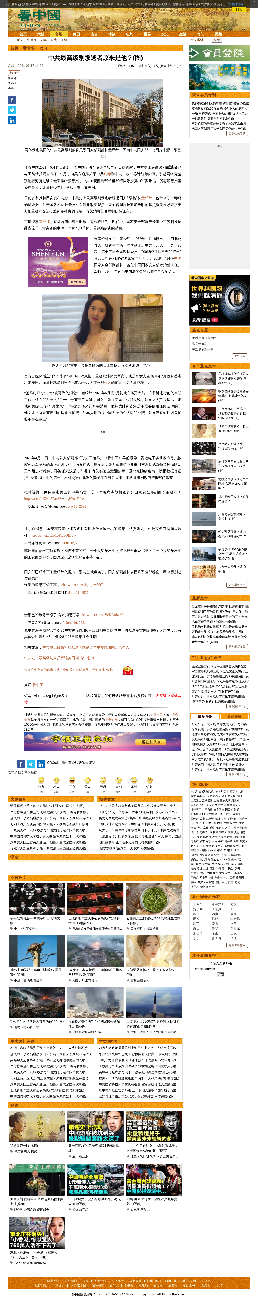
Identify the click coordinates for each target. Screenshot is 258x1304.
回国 (212, 868)
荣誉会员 (156, 715)
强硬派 (83, 1032)
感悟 (218, 882)
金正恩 (219, 814)
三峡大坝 (225, 800)
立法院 (141, 1032)
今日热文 (18, 878)
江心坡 (215, 859)
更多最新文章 (237, 646)
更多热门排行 (237, 706)
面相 (140, 980)
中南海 (32, 40)
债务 (243, 832)
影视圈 (135, 1209)
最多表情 (234, 717)
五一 (75, 1156)
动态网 (205, 1285)
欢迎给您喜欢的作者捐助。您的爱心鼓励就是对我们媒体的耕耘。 (71, 670)
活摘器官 (207, 800)
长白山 (195, 859)
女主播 (206, 864)
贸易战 (214, 795)
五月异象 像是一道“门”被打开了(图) (215, 691)
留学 (240, 864)
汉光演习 (196, 809)
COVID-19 (203, 795)
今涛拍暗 (218, 904)
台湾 (133, 1032)
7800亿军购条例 (156, 1032)
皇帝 (232, 877)
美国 (76, 34)
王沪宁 (243, 818)
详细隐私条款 (235, 4)
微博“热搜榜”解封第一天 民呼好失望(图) (127, 848)
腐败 (205, 827)
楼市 (202, 841)
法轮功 (195, 854)
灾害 (23, 1027)
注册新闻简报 (204, 955)
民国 (209, 873)
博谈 (111, 34)
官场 (58, 34)
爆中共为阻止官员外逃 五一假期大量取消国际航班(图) (48, 842)
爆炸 (94, 980)
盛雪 (215, 923)
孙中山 (229, 873)
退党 (236, 809)
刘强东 (201, 845)
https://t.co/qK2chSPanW (42, 499)
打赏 (139, 65)
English (152, 1280)
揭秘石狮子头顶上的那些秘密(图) (214, 621)
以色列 (18, 1209)
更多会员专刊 (237, 133)
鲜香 (140, 928)
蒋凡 (11, 88)
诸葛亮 (240, 877)
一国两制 (242, 827)
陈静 (215, 918)
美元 (199, 836)
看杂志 (114, 1285)
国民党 (229, 809)
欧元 (229, 836)
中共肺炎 (196, 791)
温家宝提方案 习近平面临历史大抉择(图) (219, 666)
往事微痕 (207, 809)
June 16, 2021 (76, 506)
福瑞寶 (172, 1285)
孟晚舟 (195, 818)
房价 (214, 845)
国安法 (195, 804)
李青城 (235, 928)
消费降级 (40, 1263)
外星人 (195, 886)
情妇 (193, 827)
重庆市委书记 (110, 928)
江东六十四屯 (219, 854)
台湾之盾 (30, 1209)
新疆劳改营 (234, 859)
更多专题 (240, 356)
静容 (215, 928)
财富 (214, 841)
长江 (202, 804)
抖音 (23, 980)
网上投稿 (53, 1280)
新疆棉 (235, 800)
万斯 (217, 818)
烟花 (88, 980)
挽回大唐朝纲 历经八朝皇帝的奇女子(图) (219, 128)
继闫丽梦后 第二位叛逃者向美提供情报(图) (129, 842)
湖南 (75, 980)
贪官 (241, 823)
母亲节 (18, 1151)
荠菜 (133, 928)
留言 (147, 65)
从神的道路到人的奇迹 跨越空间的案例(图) (220, 103)
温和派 (92, 1032)
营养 (155, 928)
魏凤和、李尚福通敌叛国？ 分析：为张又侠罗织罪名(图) (50, 818)
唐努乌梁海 (234, 854)
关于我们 (100, 1280)
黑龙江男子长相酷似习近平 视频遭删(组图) (220, 606)
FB (210, 832)
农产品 (83, 1209)
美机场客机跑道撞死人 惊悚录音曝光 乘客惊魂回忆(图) (233, 378)
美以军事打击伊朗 (204, 338)
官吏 (54, 40)
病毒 (107, 174)
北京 (193, 845)
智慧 (211, 882)
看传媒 (158, 1285)
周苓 (196, 918)
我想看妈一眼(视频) (24, 1146)
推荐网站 (41, 1285)
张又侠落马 (199, 343)
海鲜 (75, 1209)
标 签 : (14, 73)
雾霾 (193, 850)
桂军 (215, 873)
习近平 (223, 795)
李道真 (217, 909)
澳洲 (203, 873)
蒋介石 (238, 873)
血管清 (148, 928)
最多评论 (205, 717)
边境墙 (210, 818)
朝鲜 (215, 832)
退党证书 (189, 1285)
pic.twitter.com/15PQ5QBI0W (54, 535)
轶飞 (196, 914)
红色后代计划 (140, 1156)
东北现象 (20, 1263)
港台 (94, 34)
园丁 (196, 923)
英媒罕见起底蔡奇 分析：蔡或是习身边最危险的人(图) (48, 848)
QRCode (53, 762)
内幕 (44, 40)
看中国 (41, 18)
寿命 (202, 886)
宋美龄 (195, 877)
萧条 (30, 1263)
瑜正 (215, 933)
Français (169, 1280)
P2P (244, 845)
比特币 (207, 836)
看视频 (128, 1285)
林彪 (211, 877)
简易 (233, 904)
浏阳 (81, 980)
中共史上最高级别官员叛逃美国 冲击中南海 (59, 658)
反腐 (212, 827)
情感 (34, 1151)
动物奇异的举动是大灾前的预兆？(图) (37, 1021)
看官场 (29, 48)
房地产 (195, 841)
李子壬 (198, 938)
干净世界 (59, 1285)
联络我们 (71, 1280)
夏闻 (233, 914)
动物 (30, 1027)
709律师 (228, 850)
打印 (155, 65)
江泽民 (195, 823)
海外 (238, 868)
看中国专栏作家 (206, 897)
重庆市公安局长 (82, 928)
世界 (147, 34)
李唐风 (235, 918)
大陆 (41, 34)
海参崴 (228, 841)
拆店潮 (83, 1156)
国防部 (171, 1032)
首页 (23, 34)
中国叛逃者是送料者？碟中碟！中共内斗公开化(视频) (137, 824)
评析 (64, 40)
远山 (215, 914)
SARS (223, 859)
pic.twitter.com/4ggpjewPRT (82, 585)
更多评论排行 (237, 774)
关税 (202, 818)
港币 (242, 836)
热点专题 (200, 330)
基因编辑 (202, 850)
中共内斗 (19, 928)
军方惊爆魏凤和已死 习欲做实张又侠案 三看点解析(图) (49, 812)
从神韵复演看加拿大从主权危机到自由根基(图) (233, 466)
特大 (163, 65)
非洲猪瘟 (230, 845)
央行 (236, 832)
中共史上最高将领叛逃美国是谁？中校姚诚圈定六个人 (85, 647)
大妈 (208, 845)
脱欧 (230, 832)
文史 (165, 34)
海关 (193, 868)
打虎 (218, 827)
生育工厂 (176, 1156)
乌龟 (30, 980)
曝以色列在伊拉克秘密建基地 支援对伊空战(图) (233, 396)
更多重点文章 (237, 584)
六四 (239, 795)
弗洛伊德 (196, 814)
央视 (214, 864)
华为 (199, 827)
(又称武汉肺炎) (211, 791)
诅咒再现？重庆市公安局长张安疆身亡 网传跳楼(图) (47, 806)
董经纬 (12, 78)
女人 (146, 980)
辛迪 (233, 938)
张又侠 (232, 795)
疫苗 (208, 804)
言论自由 (196, 864)
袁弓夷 (222, 804)
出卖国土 (196, 800)
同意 (239, 9)
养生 (214, 886)
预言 (231, 882)
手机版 (121, 65)
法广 (193, 832)
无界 (220, 1285)
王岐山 (228, 814)
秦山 (196, 928)
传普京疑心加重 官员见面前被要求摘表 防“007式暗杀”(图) (232, 413)
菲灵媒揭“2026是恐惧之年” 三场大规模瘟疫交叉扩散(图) (232, 554)
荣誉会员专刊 (204, 95)
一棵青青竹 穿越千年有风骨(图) (213, 118)
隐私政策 (136, 1280)
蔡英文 (244, 841)
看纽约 (143, 1285)
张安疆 (97, 928)
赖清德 (236, 814)
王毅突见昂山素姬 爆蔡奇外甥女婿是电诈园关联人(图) (48, 830)
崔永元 (203, 823)
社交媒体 (202, 832)
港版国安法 (233, 804)
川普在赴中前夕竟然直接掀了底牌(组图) (218, 696)
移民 (227, 864)
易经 (194, 882)
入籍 (218, 868)
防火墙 (212, 850)
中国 (178, 258)
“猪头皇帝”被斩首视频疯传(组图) (213, 701)
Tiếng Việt (188, 1280)
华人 (220, 864)
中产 (221, 841)
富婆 (133, 980)
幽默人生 (203, 882)
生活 (182, 34)
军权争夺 (31, 928)
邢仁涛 (198, 933)
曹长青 (217, 938)
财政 (208, 841)
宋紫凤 (198, 904)
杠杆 (193, 836)
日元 (236, 836)
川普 (223, 791)
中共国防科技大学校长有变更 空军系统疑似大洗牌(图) (48, 836)
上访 (236, 850)
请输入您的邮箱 (220, 963)
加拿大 (223, 832)
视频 (218, 34)
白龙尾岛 (205, 859)
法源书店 (98, 1285)
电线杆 (37, 980)
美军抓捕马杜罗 (202, 349)
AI (149, 1209)
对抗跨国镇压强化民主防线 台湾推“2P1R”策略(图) (233, 483)
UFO (205, 814)
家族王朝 (163, 1156)
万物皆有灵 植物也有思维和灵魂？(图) (217, 631)
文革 (208, 886)
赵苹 (233, 923)
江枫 (233, 933)
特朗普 (231, 791)
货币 (214, 836)
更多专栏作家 (237, 945)
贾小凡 (198, 909)
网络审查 (205, 854)
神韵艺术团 (78, 1285)
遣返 (199, 868)
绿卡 (224, 868)
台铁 (216, 800)
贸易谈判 (232, 818)
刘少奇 (219, 877)
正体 (131, 65)
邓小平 (203, 877)
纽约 (129, 34)
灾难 (36, 1027)
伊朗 (75, 1032)
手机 (224, 882)
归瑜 (233, 909)
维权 (220, 850)
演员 (143, 1209)
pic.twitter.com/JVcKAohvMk (102, 615)
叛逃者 (12, 83)
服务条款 (118, 1280)
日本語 (206, 1280)
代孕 (153, 1156)
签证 (205, 868)
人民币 (222, 836)
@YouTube (75, 499)
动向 (20, 40)
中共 (211, 814)
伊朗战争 (43, 1209)
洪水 (214, 804)
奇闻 (200, 34)
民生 (231, 868)
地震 (17, 1027)
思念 (27, 1151)
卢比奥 (240, 791)
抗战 (221, 873)
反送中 (234, 823)
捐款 (86, 1280)
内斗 (100, 1032)
